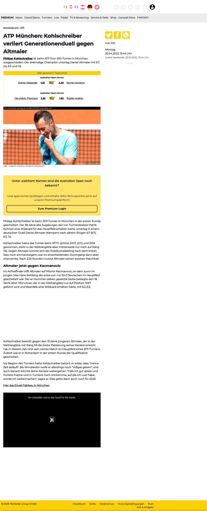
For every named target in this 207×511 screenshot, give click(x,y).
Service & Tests (99, 17)
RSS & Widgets (145, 507)
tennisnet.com (11, 27)
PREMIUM (7, 17)
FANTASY (143, 17)
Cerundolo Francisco (26, 98)
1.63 (61, 98)
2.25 (43, 98)
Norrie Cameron (75, 82)
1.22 (43, 82)
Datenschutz (107, 503)
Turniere (47, 17)
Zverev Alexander (28, 82)
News (19, 17)
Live (56, 17)
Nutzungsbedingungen (131, 503)
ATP (22, 27)
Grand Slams (32, 17)
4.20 (61, 82)
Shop (113, 17)
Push (151, 503)
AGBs (92, 503)
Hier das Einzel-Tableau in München (26, 385)
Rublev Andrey (75, 98)
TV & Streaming (79, 17)
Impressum (79, 503)
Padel (64, 17)
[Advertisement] (52, 314)
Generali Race (126, 17)
